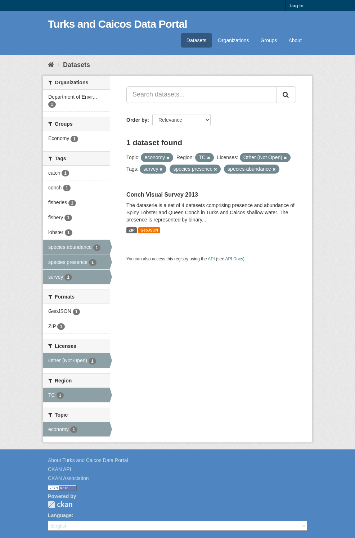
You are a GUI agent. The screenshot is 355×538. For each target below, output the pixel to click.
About (295, 40)
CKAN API (59, 469)
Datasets (196, 40)
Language (60, 515)
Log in (296, 5)
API (211, 258)
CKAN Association (68, 478)
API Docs (234, 258)
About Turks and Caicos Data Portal (88, 460)
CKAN (60, 504)
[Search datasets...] (201, 94)
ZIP (131, 230)
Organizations (233, 40)
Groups (268, 40)
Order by (136, 120)
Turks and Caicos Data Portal (117, 24)
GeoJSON (149, 230)
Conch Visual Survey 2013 (162, 195)
